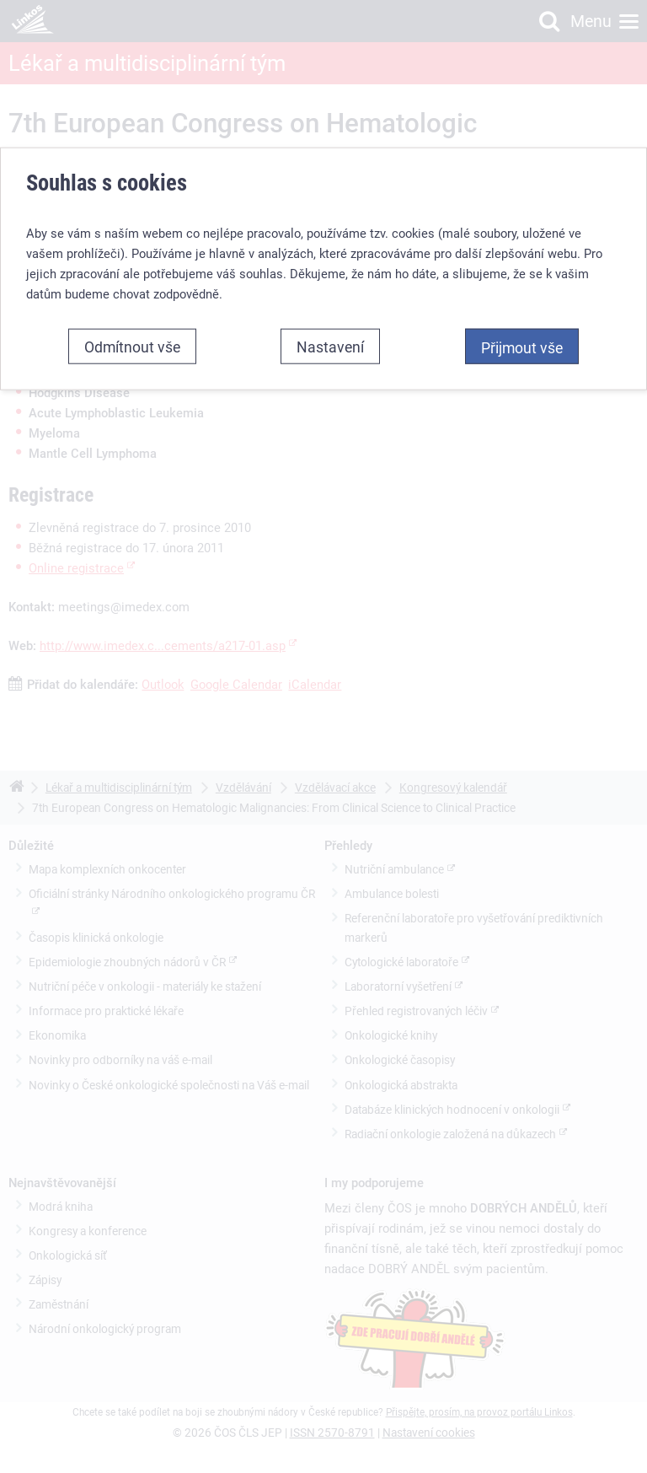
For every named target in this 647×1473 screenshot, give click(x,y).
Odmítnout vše (132, 346)
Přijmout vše (522, 347)
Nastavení (330, 346)
